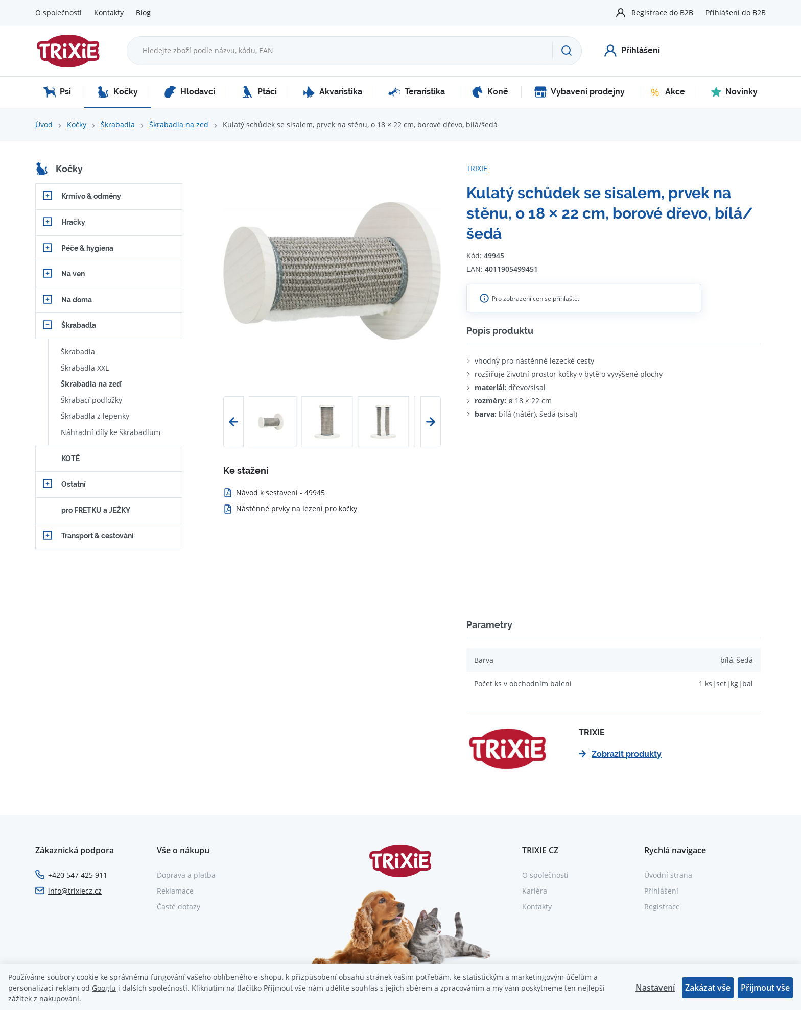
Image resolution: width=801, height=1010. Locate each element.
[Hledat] (566, 50)
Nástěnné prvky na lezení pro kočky (290, 508)
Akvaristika (332, 92)
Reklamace (175, 891)
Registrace (662, 906)
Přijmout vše (765, 987)
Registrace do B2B (662, 12)
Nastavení (655, 987)
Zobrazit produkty (620, 754)
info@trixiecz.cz (75, 891)
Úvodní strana (668, 875)
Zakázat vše (708, 987)
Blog (143, 12)
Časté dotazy (178, 906)
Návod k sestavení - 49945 (274, 492)
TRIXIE (476, 168)
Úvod (44, 124)
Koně (489, 92)
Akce (668, 92)
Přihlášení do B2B (735, 12)
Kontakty (109, 12)
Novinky (734, 92)
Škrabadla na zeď (178, 124)
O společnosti (58, 12)
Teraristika (416, 92)
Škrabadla (118, 124)
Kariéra (534, 891)
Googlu (104, 988)
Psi (57, 92)
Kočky (117, 92)
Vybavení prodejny (579, 92)
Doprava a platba (186, 875)
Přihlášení (661, 891)
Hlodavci (189, 92)
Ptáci (259, 92)
